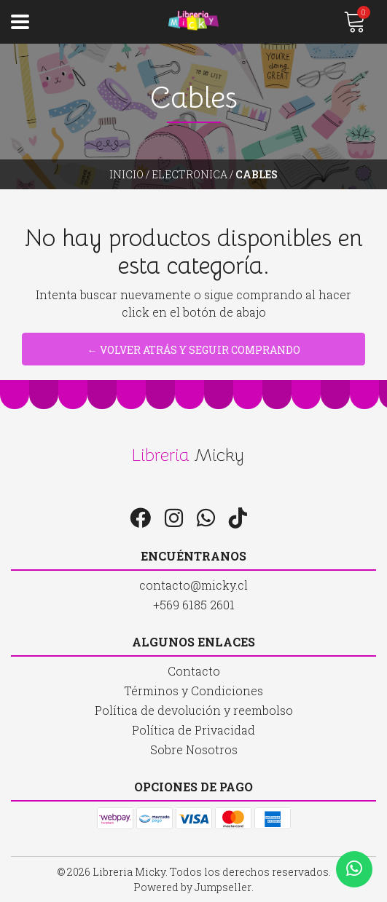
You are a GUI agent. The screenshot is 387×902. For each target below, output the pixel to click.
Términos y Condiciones (193, 690)
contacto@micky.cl (193, 585)
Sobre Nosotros (194, 749)
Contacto (194, 671)
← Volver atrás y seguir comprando (193, 350)
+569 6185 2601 (194, 604)
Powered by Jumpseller (192, 887)
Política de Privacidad (193, 729)
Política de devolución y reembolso (194, 710)
